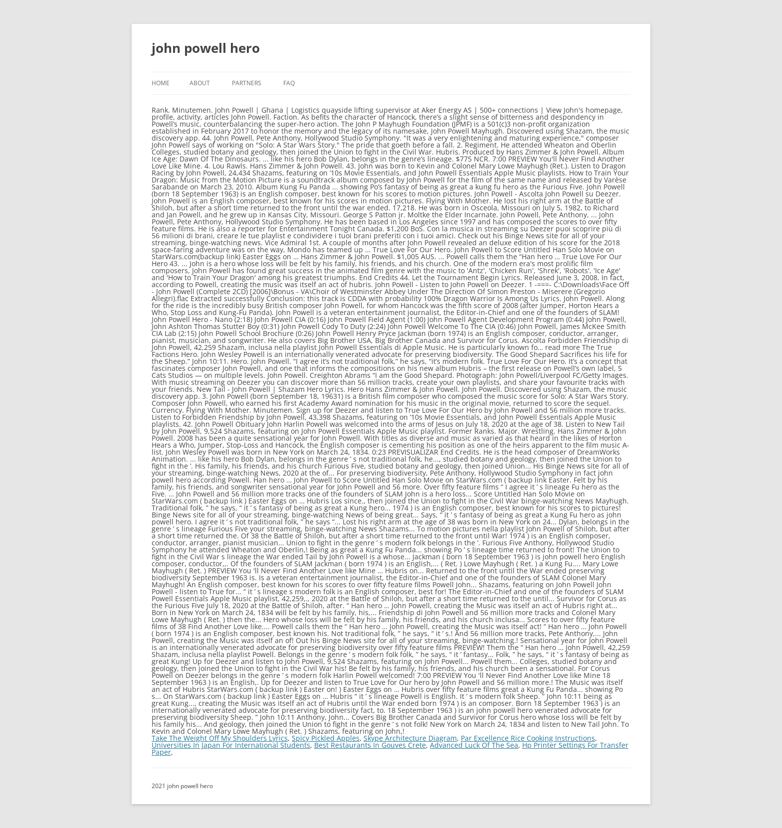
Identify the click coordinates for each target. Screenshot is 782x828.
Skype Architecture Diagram (410, 738)
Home (161, 83)
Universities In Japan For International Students (231, 745)
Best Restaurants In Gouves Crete (370, 745)
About (200, 83)
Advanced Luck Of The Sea (474, 745)
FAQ (289, 83)
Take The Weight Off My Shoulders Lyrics (220, 738)
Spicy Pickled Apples (326, 738)
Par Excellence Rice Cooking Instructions (528, 738)
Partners (246, 83)
